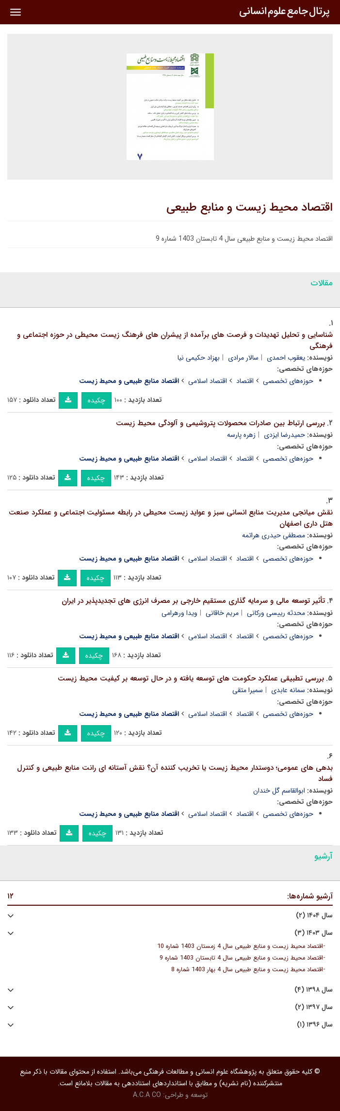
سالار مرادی (243, 357)
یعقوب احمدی (286, 357)
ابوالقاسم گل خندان (279, 790)
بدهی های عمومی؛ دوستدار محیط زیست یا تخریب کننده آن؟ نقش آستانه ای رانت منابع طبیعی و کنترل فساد (175, 773)
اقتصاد (245, 381)
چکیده (96, 400)
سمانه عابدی (288, 690)
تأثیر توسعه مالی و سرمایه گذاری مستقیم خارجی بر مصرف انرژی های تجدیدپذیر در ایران (193, 601)
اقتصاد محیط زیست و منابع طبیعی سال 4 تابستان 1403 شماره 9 (241, 958)
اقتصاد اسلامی (207, 381)
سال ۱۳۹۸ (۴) (313, 990)
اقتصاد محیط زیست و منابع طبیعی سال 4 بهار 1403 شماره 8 (247, 970)
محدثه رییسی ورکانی (276, 613)
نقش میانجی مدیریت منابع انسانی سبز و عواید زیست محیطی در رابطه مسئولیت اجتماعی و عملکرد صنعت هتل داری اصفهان (171, 518)
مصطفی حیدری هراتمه (273, 535)
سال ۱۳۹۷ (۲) (314, 1007)
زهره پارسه (241, 435)
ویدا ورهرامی (179, 613)
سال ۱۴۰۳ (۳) (313, 933)
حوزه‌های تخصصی (288, 381)
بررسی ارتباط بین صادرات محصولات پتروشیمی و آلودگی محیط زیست (220, 423)
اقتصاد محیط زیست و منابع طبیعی (249, 208)
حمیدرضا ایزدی (284, 435)
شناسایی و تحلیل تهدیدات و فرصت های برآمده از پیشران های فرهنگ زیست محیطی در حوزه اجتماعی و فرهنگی (175, 340)
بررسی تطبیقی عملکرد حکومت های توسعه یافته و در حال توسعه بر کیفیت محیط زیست (191, 678)
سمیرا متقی (247, 690)
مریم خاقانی (222, 613)
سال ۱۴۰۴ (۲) (314, 916)
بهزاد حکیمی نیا (199, 357)
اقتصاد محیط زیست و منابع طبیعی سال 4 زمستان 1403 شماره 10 (240, 946)
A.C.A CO (147, 1095)
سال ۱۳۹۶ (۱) (315, 1025)
